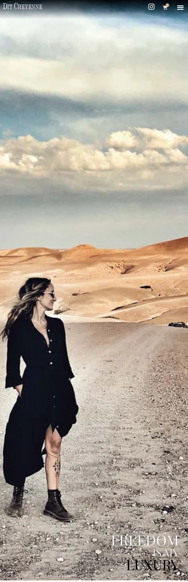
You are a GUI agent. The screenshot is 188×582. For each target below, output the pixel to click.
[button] (180, 7)
